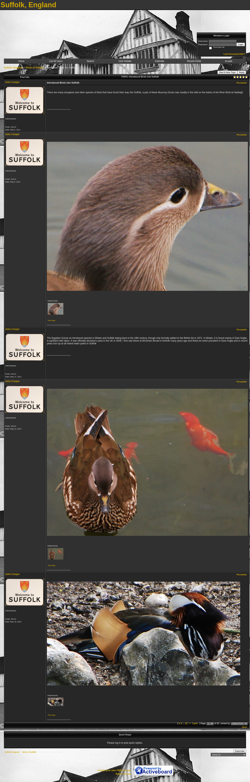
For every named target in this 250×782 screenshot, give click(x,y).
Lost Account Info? (234, 54)
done (244, 727)
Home (21, 61)
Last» (195, 723)
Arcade (228, 61)
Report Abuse (123, 774)
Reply (242, 72)
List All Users (56, 61)
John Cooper (12, 82)
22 (186, 723)
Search (90, 61)
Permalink (241, 83)
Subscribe (240, 751)
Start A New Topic (227, 72)
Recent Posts (194, 61)
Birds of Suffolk (34, 67)
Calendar (159, 61)
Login (240, 44)
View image (51, 320)
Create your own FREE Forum (114, 770)
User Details (125, 61)
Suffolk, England (13, 67)
